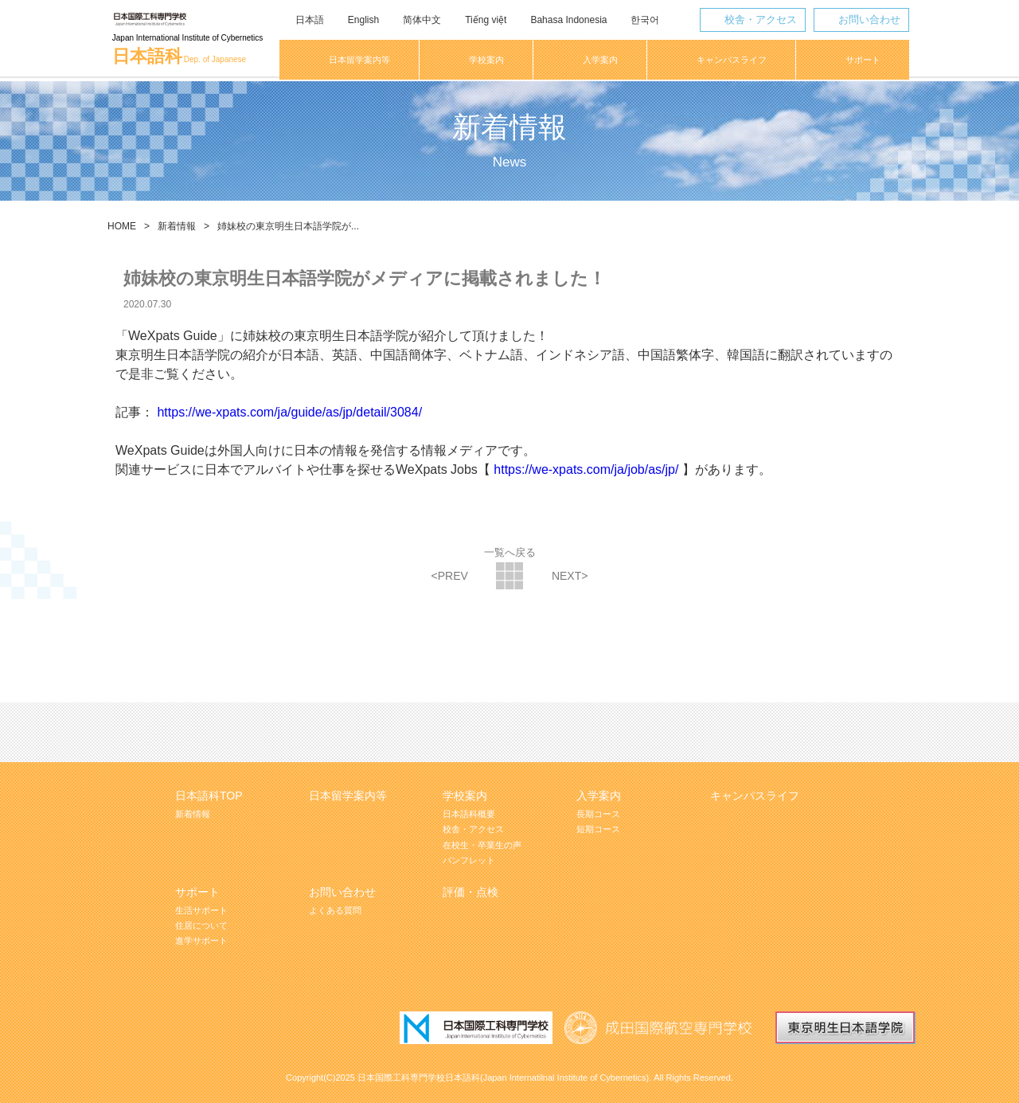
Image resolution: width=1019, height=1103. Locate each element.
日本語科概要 (469, 814)
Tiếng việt (485, 19)
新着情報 (177, 226)
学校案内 (465, 795)
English (362, 19)
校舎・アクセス (759, 19)
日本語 (309, 19)
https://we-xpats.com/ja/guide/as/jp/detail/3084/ (289, 412)
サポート (197, 892)
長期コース (598, 814)
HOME (121, 226)
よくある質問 (335, 910)
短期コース (598, 829)
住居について (201, 925)
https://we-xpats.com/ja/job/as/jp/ (586, 469)
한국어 (644, 19)
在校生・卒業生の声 (482, 845)
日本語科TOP (209, 795)
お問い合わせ (868, 19)
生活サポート (201, 910)
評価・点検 (470, 892)
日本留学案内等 (348, 795)
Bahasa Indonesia (567, 19)
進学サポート (201, 940)
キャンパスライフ (754, 795)
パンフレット (469, 860)
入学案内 (598, 795)
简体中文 (421, 19)
